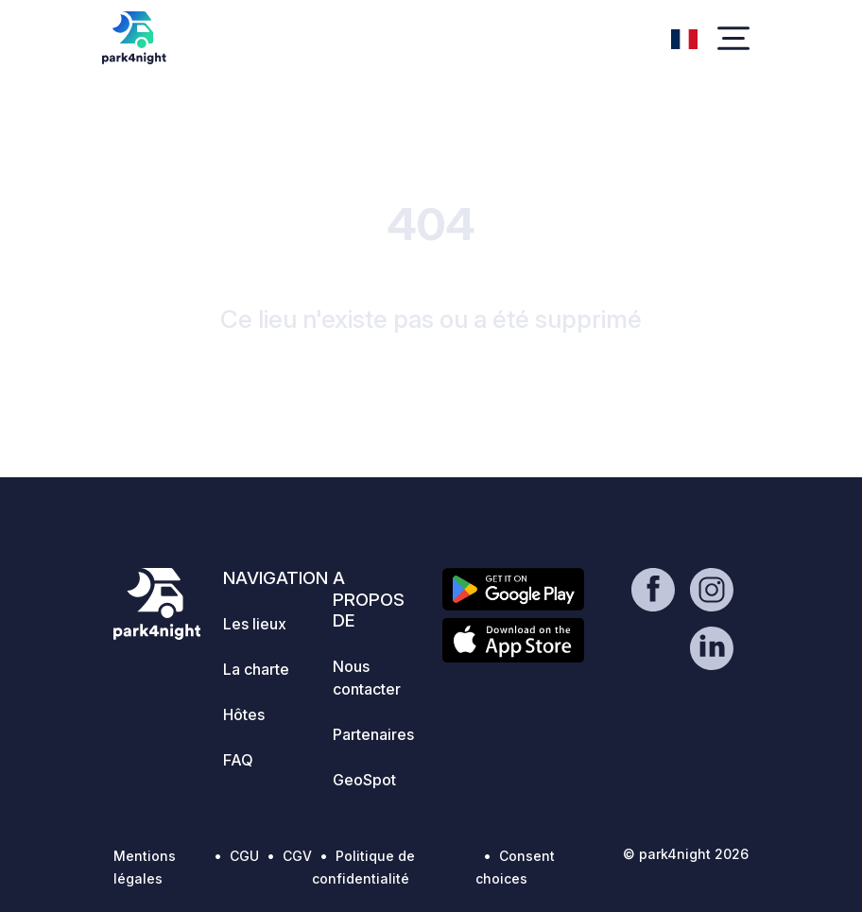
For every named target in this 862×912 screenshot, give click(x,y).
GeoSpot (364, 779)
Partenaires (373, 734)
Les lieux (254, 623)
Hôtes (244, 714)
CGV (297, 856)
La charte (256, 669)
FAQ (238, 759)
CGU (244, 856)
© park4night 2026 (686, 854)
